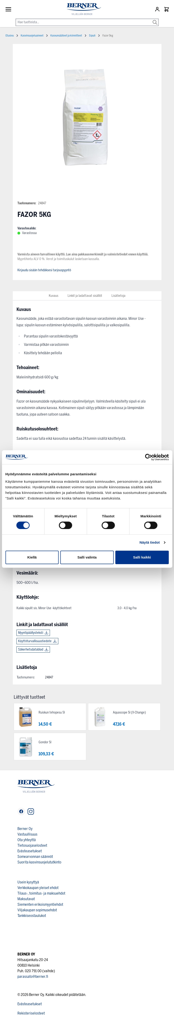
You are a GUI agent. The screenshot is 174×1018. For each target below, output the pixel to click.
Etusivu (10, 35)
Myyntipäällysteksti (30, 633)
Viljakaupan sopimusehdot (37, 910)
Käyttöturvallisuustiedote (35, 641)
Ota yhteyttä (26, 840)
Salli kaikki (142, 557)
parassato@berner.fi (32, 976)
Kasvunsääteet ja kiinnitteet (66, 35)
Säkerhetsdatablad (30, 649)
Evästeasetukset (29, 851)
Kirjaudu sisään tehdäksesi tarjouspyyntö (44, 270)
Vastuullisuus (27, 834)
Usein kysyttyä (28, 882)
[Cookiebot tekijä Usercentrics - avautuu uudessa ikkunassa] (148, 457)
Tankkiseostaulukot (31, 915)
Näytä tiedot (150, 542)
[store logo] (82, 9)
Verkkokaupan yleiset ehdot (38, 888)
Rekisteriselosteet (31, 1013)
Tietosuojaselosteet (32, 845)
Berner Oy (25, 828)
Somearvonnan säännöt (35, 856)
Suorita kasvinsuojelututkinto (39, 862)
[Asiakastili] (157, 9)
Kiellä (32, 557)
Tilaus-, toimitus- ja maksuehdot (41, 893)
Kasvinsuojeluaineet (32, 35)
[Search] (155, 19)
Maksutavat (26, 899)
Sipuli (92, 35)
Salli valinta (87, 557)
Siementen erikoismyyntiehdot (40, 904)
